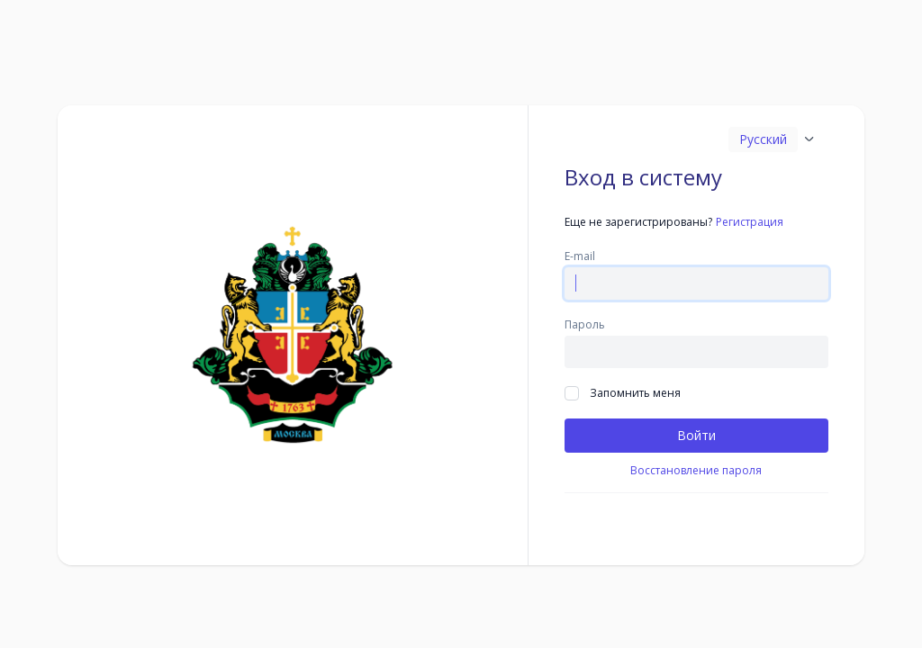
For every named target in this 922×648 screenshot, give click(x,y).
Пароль (585, 325)
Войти (696, 435)
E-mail (580, 256)
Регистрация (749, 222)
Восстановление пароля (696, 471)
